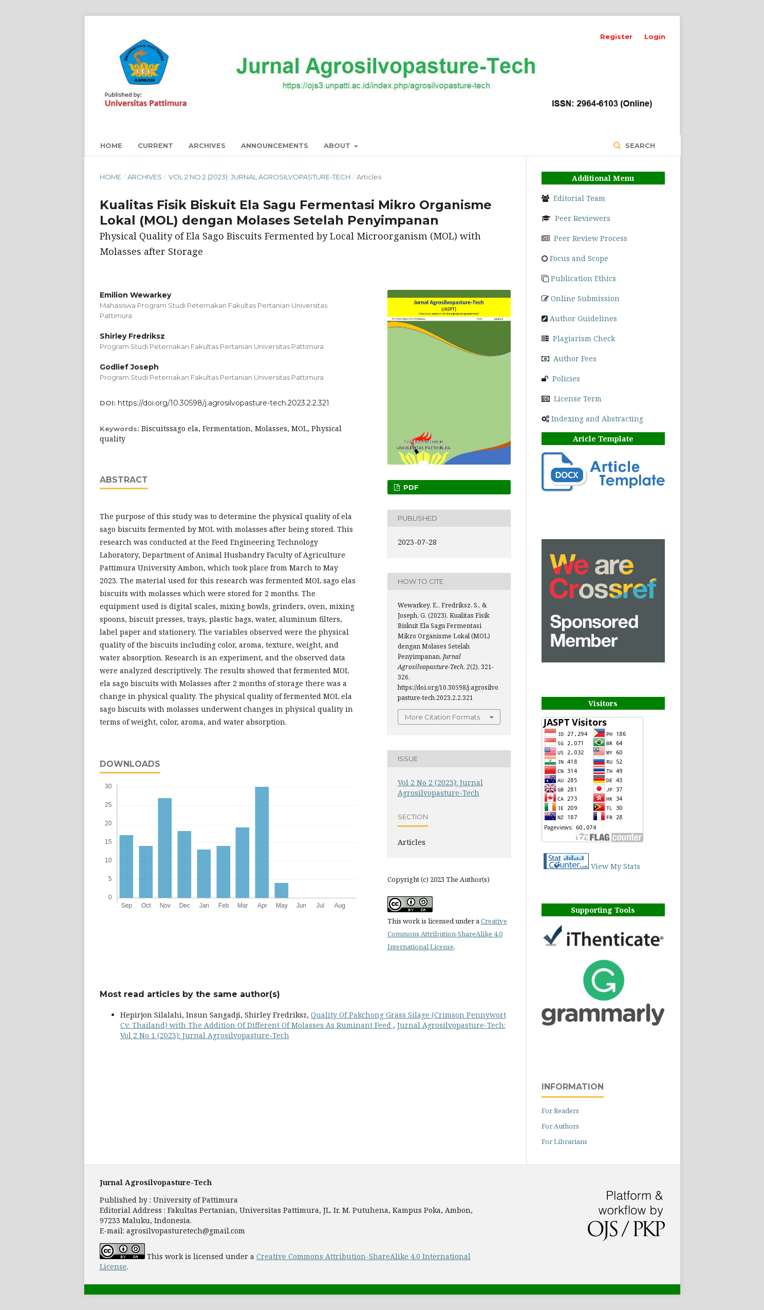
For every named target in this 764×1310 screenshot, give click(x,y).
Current (155, 145)
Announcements (274, 145)
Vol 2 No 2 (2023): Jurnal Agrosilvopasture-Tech (259, 177)
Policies (566, 378)
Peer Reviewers (582, 218)
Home (111, 145)
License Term (578, 398)
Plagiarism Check (584, 338)
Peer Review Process (590, 238)
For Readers (560, 1110)
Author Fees (575, 358)
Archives (207, 145)
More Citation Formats (442, 717)
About (338, 145)
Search (639, 145)
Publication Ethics (583, 278)
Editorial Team (579, 198)
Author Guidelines (583, 318)
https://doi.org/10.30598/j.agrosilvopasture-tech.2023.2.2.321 (223, 403)
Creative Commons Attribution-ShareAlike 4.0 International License (447, 933)
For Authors (560, 1126)
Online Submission (585, 298)
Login (654, 36)
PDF (410, 487)
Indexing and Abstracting (597, 418)
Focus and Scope (579, 258)
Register (616, 36)
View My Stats (615, 866)
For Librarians (564, 1141)
